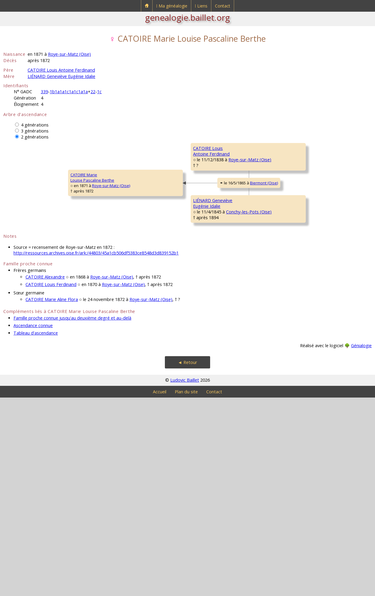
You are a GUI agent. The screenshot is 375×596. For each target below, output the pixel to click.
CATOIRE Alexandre (45, 475)
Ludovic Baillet (184, 578)
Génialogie (361, 544)
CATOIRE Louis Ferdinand (50, 483)
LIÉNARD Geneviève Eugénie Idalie (61, 76)
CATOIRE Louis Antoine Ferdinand (61, 70)
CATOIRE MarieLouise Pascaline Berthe (29, 276)
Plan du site (186, 590)
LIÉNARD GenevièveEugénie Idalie (118, 348)
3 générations (35, 131)
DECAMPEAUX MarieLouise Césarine (211, 240)
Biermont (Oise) (156, 283)
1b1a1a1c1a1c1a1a (69, 91)
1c (99, 91)
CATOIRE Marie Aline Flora (51, 498)
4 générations (35, 125)
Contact (222, 6)
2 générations (35, 137)
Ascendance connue (33, 524)
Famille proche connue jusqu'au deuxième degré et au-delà (72, 516)
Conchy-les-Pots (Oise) (149, 356)
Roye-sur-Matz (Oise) (69, 54)
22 (93, 91)
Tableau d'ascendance (35, 531)
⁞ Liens (201, 6)
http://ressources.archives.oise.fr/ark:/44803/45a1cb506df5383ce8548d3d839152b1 (96, 451)
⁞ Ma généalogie (171, 6)
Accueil (159, 590)
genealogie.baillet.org (187, 17)
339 (44, 91)
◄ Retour (187, 561)
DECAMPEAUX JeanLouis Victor (303, 222)
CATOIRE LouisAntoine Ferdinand (117, 204)
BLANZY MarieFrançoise (298, 186)
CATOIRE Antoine (301, 148)
